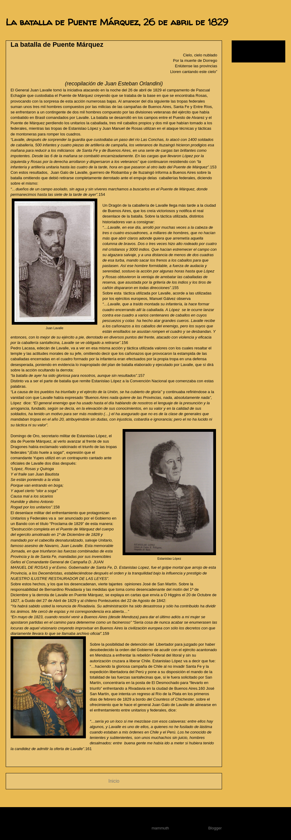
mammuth (160, 828)
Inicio (113, 781)
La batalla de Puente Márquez (57, 44)
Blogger (214, 828)
